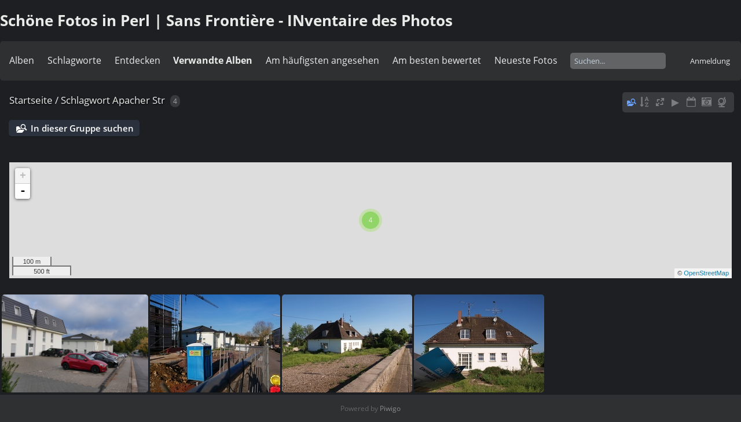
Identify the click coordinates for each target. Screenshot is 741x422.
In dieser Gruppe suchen (82, 128)
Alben (21, 60)
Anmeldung (710, 61)
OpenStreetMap (706, 273)
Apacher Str (138, 100)
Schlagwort (85, 100)
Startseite (31, 100)
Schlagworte (74, 60)
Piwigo (390, 408)
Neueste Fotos (525, 60)
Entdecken (137, 60)
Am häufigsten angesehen (322, 60)
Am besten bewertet (436, 60)
